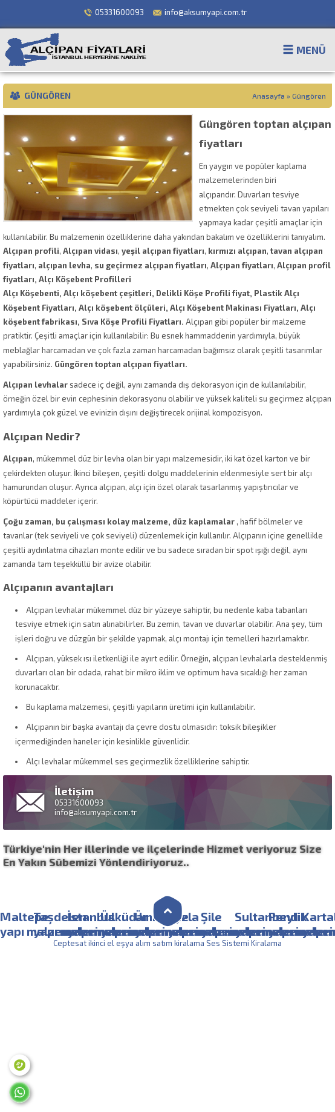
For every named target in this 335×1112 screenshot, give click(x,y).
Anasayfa (268, 95)
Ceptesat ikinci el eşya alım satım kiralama (128, 943)
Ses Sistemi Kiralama (244, 943)
